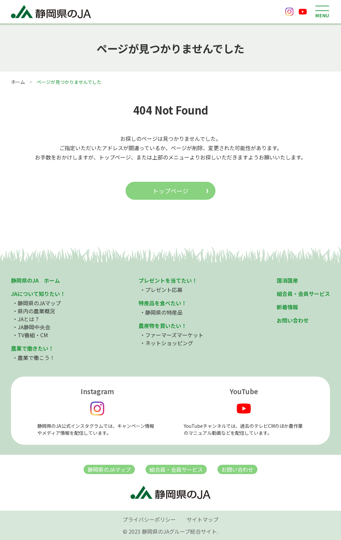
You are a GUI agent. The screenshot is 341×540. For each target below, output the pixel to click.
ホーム (18, 82)
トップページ (170, 190)
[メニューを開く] (322, 11)
